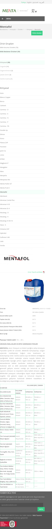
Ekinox (2, 134)
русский (35, 2)
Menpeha (3, 176)
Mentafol (38, 29)
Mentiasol (3, 196)
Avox (2, 93)
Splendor (3, 233)
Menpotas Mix (5, 180)
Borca (2, 101)
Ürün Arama (36, 33)
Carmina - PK (4, 126)
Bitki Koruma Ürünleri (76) (9, 47)
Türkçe (23, 2)
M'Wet (2, 159)
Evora (2, 138)
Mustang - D (4, 213)
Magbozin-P (4, 163)
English (29, 2)
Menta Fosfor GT (6, 184)
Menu (5, 18)
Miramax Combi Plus (7, 200)
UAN (1, 241)
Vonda (2, 245)
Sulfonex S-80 (5, 237)
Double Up (4, 130)
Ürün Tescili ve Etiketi (35, 272)
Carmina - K (4, 114)
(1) (6, 79)
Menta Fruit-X (5, 188)
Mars (2, 171)
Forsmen (3, 147)
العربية (41, 2)
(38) (5, 62)
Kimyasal (30, 29)
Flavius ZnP (4, 143)
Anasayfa (13, 29)
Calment (3, 106)
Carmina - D (4, 110)
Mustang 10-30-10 (6, 221)
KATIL (41, 509)
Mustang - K (4, 217)
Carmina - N (4, 118)
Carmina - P (4, 122)
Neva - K (3, 225)
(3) (6, 71)
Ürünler (20, 29)
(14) (4, 66)
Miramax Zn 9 (5, 208)
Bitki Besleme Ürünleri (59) (10, 52)
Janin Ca (3, 151)
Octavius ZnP (4, 229)
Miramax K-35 (5, 204)
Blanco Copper (5, 97)
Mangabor (3, 167)
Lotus (2, 155)
